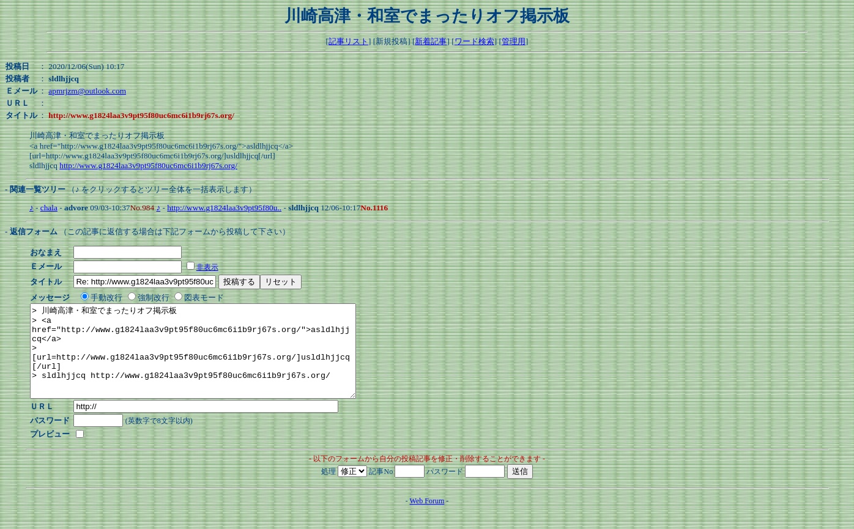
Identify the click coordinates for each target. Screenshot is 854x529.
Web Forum (427, 519)
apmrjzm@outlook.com (87, 90)
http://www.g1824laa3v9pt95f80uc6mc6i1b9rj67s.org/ (148, 165)
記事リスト (348, 41)
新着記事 (431, 41)
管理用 (513, 41)
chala (49, 207)
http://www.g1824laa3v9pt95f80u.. (224, 207)
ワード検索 (474, 41)
